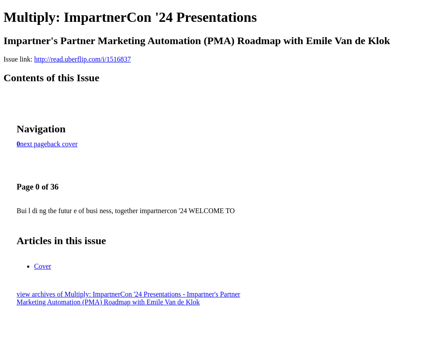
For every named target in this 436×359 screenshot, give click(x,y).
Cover (42, 266)
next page (33, 144)
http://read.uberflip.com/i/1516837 (82, 59)
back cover (62, 144)
